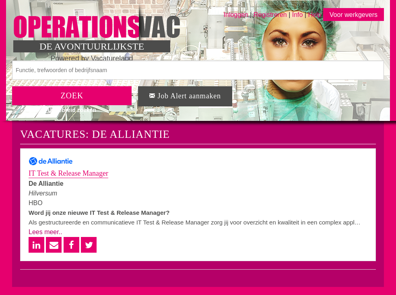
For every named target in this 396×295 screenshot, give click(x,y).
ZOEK (71, 95)
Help (314, 14)
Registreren (271, 14)
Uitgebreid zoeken (71, 110)
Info (297, 14)
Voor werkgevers (353, 14)
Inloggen (236, 14)
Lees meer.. (45, 232)
